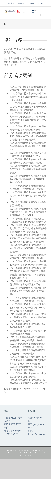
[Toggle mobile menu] (45, 15)
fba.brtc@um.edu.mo (37, 434)
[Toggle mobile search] (40, 15)
